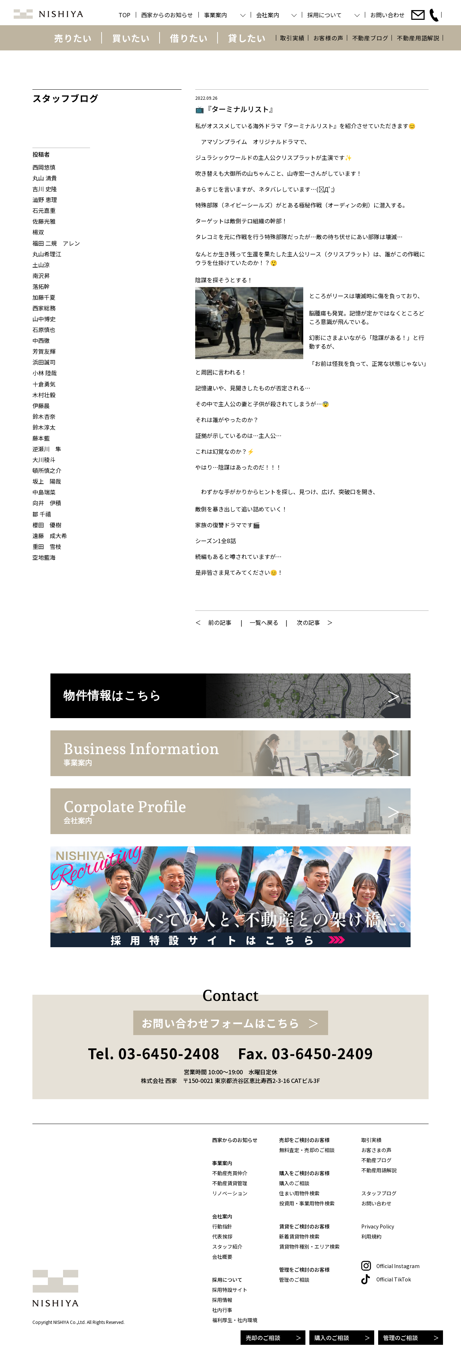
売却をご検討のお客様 (304, 1139)
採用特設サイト (229, 1289)
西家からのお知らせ (235, 1139)
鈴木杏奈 (43, 416)
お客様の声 (328, 37)
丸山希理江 (46, 254)
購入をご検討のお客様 (304, 1173)
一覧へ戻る (264, 622)
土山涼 (41, 264)
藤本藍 (41, 438)
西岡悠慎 (43, 167)
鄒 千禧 (41, 514)
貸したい (247, 37)
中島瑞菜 (43, 492)
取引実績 (292, 37)
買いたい (131, 37)
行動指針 (222, 1226)
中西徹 (41, 340)
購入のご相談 (331, 1337)
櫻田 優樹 (46, 524)
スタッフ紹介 (227, 1246)
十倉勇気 (43, 384)
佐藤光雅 (43, 221)
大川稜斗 (43, 459)
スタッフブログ (379, 1193)
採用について (227, 1279)
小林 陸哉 (44, 372)
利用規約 (371, 1236)
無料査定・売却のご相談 (307, 1150)
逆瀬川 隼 (46, 448)
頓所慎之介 (46, 470)
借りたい (189, 37)
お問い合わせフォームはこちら (221, 1023)
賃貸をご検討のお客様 (304, 1226)
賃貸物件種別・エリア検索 (309, 1246)
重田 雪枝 (46, 546)
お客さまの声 (376, 1150)
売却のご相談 (263, 1337)
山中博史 (43, 318)
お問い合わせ (376, 1203)
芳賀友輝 (43, 351)
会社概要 (222, 1256)
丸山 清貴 (44, 178)
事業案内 (222, 1163)
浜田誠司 (43, 362)
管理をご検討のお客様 (304, 1269)
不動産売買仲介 (229, 1173)
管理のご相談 (400, 1337)
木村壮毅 (43, 394)
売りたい (73, 37)
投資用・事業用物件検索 (307, 1203)
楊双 (38, 232)
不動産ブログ (370, 37)
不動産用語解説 (418, 37)
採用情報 (222, 1299)
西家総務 (43, 308)
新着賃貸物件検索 (299, 1236)
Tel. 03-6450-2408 (154, 1053)
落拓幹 (41, 286)
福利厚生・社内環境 (235, 1320)
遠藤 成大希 (49, 535)
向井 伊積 (46, 502)
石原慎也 (43, 329)
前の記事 (219, 622)
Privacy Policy (377, 1226)
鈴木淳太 (43, 427)
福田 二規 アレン (56, 243)
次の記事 (308, 622)
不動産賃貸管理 (229, 1183)
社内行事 (222, 1309)
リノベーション (229, 1193)
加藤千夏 (43, 297)
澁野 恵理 (44, 199)
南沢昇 (41, 275)
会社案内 (222, 1216)
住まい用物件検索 (299, 1193)
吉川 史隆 (44, 188)
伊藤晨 (41, 405)
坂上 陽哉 (46, 481)
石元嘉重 (43, 210)
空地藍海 (43, 557)
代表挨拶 (222, 1236)
